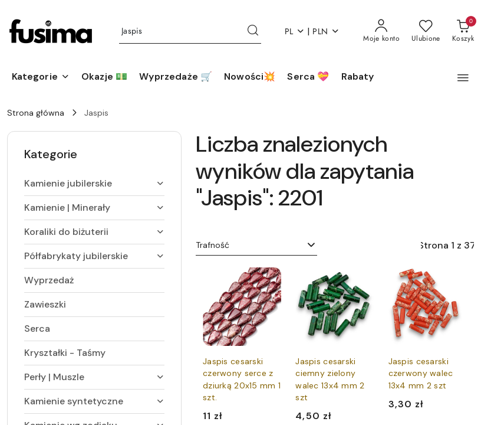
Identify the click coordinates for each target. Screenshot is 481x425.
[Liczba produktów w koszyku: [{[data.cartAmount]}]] (463, 31)
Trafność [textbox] (212, 245)
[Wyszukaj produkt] (190, 31)
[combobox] (256, 246)
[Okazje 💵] (104, 77)
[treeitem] (94, 183)
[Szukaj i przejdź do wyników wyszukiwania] (253, 31)
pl (295, 31)
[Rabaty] (357, 77)
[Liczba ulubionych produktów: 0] (425, 31)
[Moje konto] (381, 31)
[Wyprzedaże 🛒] (175, 77)
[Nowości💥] (249, 77)
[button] (41, 77)
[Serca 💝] (308, 77)
